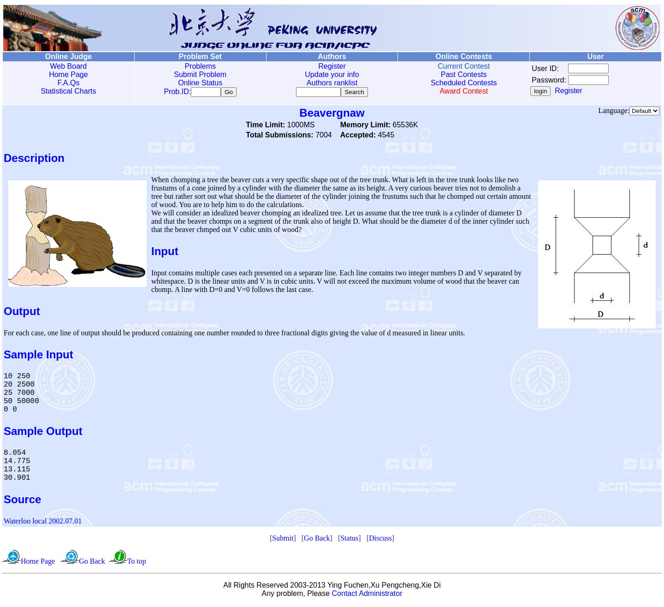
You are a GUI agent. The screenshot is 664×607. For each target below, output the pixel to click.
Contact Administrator (367, 595)
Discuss (380, 540)
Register (332, 66)
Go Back (317, 540)
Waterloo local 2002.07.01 (43, 523)
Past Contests (464, 74)
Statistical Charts (68, 91)
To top (136, 563)
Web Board (68, 66)
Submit (282, 540)
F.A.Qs (68, 83)
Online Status (200, 83)
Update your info (332, 74)
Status (349, 540)
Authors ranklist (332, 83)
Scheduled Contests (464, 83)
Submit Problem (200, 74)
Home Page (68, 74)
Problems (200, 66)
